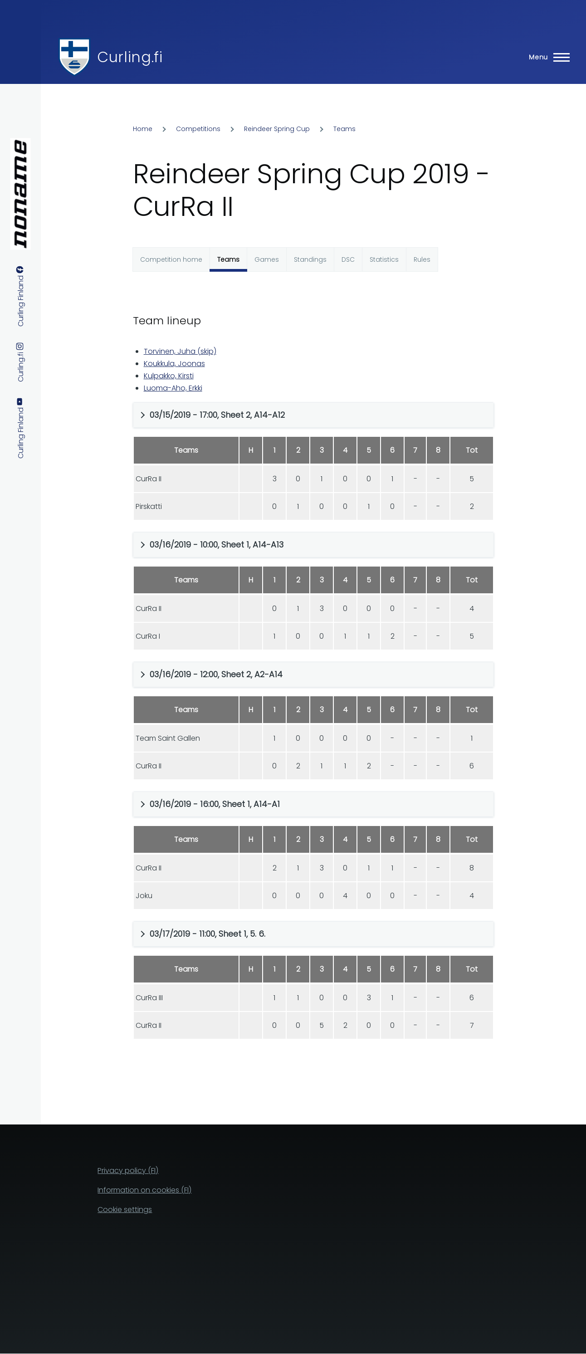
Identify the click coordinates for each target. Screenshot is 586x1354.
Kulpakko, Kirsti (169, 376)
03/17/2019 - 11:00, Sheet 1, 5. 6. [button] (207, 933)
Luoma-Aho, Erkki (173, 388)
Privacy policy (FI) (128, 1170)
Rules (422, 259)
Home (142, 128)
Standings (310, 259)
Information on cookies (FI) (144, 1190)
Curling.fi (129, 57)
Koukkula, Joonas (174, 363)
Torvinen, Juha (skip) (180, 351)
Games (266, 259)
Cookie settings (125, 1209)
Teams (344, 128)
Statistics (384, 259)
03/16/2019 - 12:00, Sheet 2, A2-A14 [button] (216, 674)
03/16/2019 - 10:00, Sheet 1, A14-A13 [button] (216, 544)
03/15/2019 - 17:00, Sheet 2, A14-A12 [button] (217, 414)
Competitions (198, 128)
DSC (348, 259)
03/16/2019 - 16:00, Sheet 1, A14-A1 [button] (215, 804)
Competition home (171, 259)
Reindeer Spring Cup (277, 128)
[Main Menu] (546, 57)
